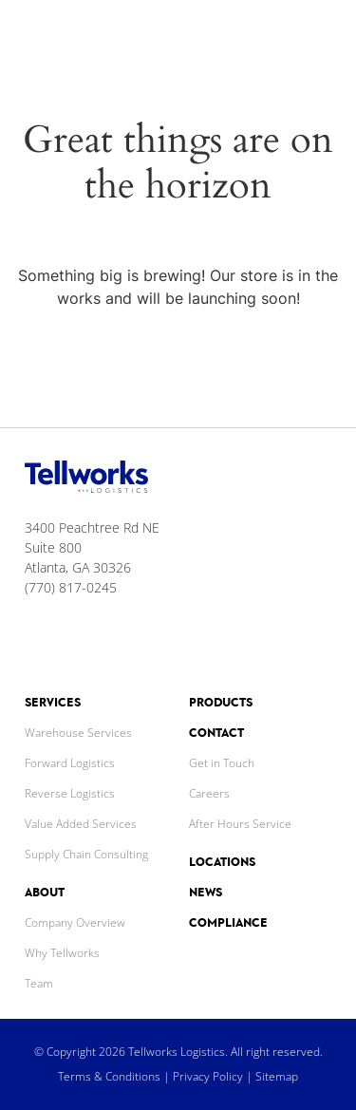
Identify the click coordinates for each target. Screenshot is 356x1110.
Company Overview (75, 922)
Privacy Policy (208, 1076)
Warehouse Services (78, 732)
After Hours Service (240, 824)
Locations (222, 862)
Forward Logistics (70, 763)
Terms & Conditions (109, 1076)
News (205, 892)
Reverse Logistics (70, 793)
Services (53, 702)
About (45, 892)
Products (221, 702)
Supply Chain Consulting (86, 854)
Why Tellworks (62, 953)
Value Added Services (81, 824)
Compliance (228, 922)
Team (39, 983)
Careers (209, 793)
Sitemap (276, 1076)
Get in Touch (221, 763)
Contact (216, 733)
